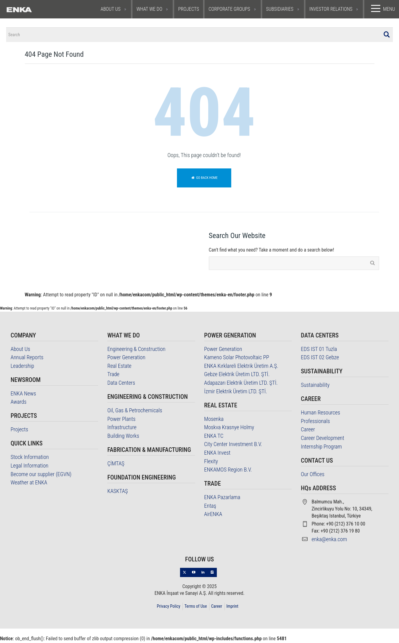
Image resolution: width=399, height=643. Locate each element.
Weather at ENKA (29, 483)
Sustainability (315, 386)
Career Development (322, 439)
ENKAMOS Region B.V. (228, 471)
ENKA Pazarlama (222, 498)
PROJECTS (188, 9)
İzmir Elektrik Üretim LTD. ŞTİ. (235, 392)
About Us (20, 350)
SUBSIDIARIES (279, 9)
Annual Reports (27, 358)
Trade (113, 375)
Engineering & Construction (136, 350)
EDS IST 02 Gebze (320, 358)
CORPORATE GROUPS (229, 9)
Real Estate (119, 367)
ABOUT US (111, 9)
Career (308, 430)
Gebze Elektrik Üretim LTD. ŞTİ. (237, 375)
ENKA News (23, 394)
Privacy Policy (168, 607)
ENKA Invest (217, 453)
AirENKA (213, 515)
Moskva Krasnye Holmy (229, 428)
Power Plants (121, 420)
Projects (19, 430)
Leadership (22, 367)
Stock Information (30, 458)
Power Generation (126, 358)
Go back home (204, 179)
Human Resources (320, 413)
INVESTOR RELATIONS (331, 9)
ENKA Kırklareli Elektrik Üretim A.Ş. (241, 367)
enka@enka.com (329, 540)
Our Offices (312, 475)
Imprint (232, 607)
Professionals (315, 422)
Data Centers (121, 383)
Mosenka (214, 420)
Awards (19, 403)
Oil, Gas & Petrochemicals (134, 411)
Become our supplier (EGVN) (41, 475)
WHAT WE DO (149, 9)
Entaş (210, 506)
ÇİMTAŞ (116, 464)
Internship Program (321, 447)
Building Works (123, 436)
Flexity (211, 462)
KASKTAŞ (117, 492)
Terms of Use (195, 607)
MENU (381, 8)
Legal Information (29, 466)
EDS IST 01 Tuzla (319, 350)
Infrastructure (121, 428)
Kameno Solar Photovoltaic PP (236, 358)
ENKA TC (214, 436)
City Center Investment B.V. (233, 445)
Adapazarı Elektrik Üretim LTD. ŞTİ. (241, 383)
